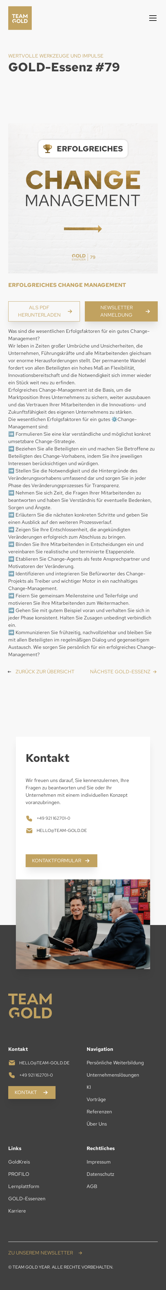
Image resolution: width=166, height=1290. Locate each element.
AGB (92, 1186)
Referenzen (99, 1111)
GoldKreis (19, 1162)
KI (89, 1087)
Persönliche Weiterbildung (115, 1062)
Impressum (99, 1162)
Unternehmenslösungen (113, 1075)
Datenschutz (100, 1174)
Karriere (17, 1211)
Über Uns (97, 1124)
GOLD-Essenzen (26, 1198)
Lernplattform (23, 1186)
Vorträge (96, 1099)
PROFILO (18, 1174)
